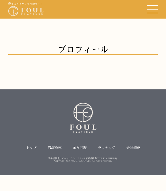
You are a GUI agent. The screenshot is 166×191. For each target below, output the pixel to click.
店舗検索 (55, 148)
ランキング (106, 148)
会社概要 (133, 148)
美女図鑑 (80, 148)
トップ (31, 148)
